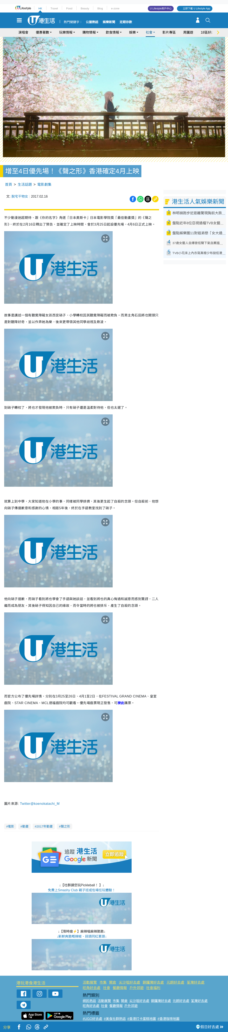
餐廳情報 (120, 978)
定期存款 (126, 22)
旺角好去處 (91, 978)
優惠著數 (42, 32)
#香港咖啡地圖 (168, 1009)
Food (69, 8)
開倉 (112, 973)
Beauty (85, 8)
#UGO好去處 (92, 1009)
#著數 (190, 1014)
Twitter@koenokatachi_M (40, 794)
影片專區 (169, 32)
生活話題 (25, 175)
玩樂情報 (65, 32)
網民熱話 (89, 991)
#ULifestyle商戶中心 (170, 1014)
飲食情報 (112, 32)
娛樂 (132, 32)
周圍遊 (188, 32)
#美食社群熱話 (115, 1009)
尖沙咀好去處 (129, 973)
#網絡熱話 (90, 1019)
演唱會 (23, 32)
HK (40, 8)
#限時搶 (120, 1014)
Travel (54, 8)
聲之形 (65, 817)
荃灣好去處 (195, 973)
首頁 (8, 175)
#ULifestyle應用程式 (97, 1014)
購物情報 (89, 32)
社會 (149, 32)
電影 (11, 817)
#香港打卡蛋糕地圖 (141, 1009)
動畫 (25, 817)
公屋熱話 (92, 22)
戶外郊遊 (137, 978)
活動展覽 (90, 973)
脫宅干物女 (19, 187)
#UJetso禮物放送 (140, 1014)
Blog (100, 8)
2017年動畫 (44, 817)
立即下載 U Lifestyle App (196, 8)
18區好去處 (209, 32)
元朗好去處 (175, 973)
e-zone (115, 8)
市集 (103, 973)
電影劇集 (44, 175)
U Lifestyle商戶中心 (161, 8)
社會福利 (153, 978)
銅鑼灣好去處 (153, 973)
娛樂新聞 (109, 22)
